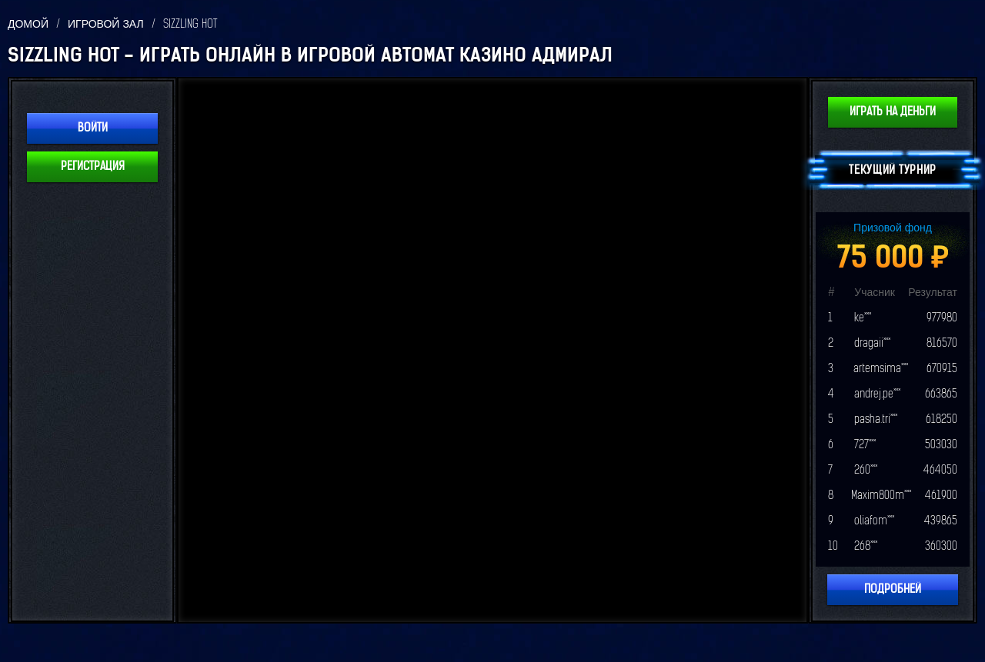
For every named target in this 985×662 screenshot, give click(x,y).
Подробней (892, 589)
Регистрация (93, 166)
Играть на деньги (893, 111)
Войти (93, 128)
